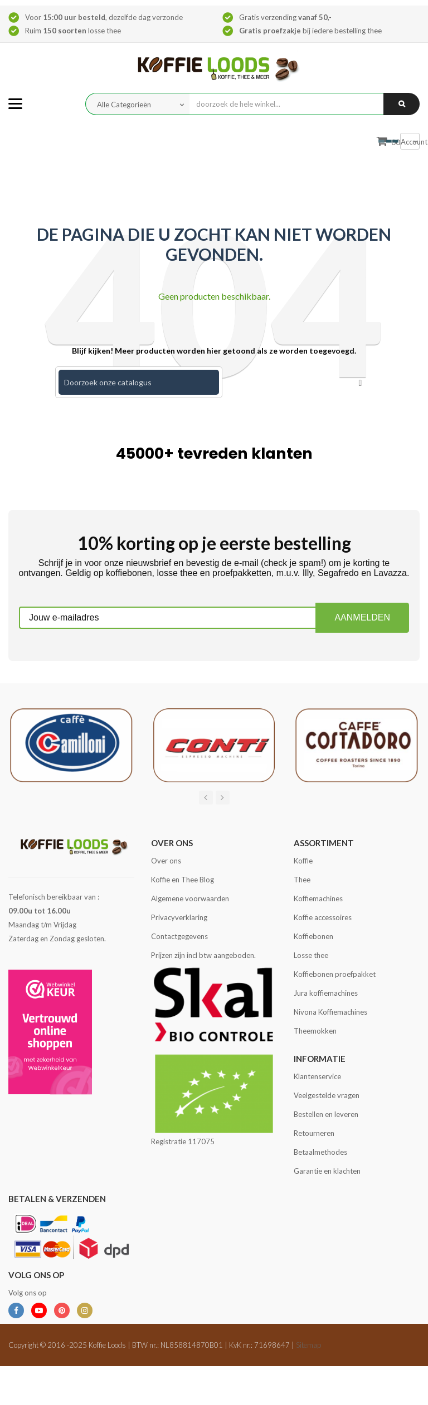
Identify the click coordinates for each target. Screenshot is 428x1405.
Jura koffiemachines (326, 993)
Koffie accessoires (323, 917)
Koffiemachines (318, 898)
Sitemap (308, 1345)
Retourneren (314, 1133)
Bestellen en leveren (326, 1114)
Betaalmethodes (320, 1152)
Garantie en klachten (327, 1170)
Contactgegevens (179, 936)
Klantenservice (317, 1076)
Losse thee (311, 955)
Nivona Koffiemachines (330, 1011)
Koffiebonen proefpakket (335, 974)
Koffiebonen (313, 936)
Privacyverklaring (179, 917)
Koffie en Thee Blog (182, 879)
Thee (302, 879)
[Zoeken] (139, 382)
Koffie (303, 860)
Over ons (166, 860)
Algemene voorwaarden (190, 898)
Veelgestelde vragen (326, 1095)
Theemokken (315, 1030)
